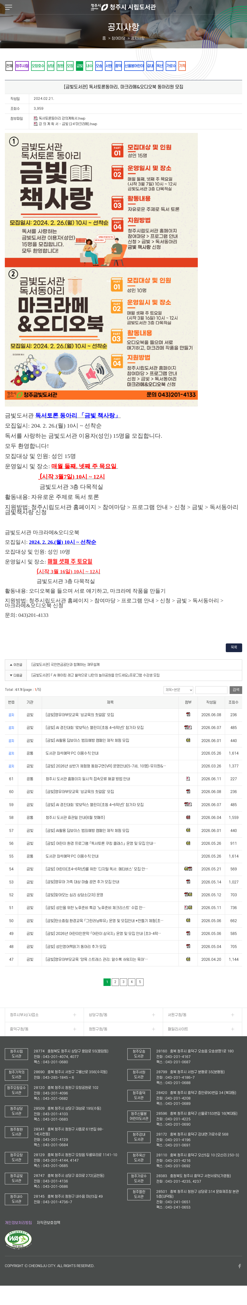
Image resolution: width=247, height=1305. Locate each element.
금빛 (102, 66)
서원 (141, 66)
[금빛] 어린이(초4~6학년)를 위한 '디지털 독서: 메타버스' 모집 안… (97, 882)
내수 (115, 66)
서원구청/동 (177, 1028)
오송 (128, 66)
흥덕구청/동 (19, 1042)
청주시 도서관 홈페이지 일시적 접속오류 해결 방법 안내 (88, 792)
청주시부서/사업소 (24, 1028)
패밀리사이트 (178, 1042)
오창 (89, 66)
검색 (236, 703)
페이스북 (239, 1279)
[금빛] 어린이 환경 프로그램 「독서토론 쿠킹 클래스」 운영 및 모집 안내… (101, 857)
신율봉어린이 (174, 66)
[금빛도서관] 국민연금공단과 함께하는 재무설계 (66, 678)
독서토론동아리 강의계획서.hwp (59, 132)
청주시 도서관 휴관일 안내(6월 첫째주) (75, 831)
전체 (10, 66)
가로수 (222, 66)
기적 (10, 78)
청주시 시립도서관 (123, 7)
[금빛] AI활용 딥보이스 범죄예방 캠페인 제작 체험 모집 (87, 754)
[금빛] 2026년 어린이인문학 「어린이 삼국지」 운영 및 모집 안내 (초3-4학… (103, 947)
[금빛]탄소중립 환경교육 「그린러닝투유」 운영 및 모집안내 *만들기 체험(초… (105, 934)
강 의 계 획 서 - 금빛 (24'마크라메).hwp (65, 137)
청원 (76, 66)
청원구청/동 (98, 1042)
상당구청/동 (98, 1028)
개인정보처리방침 (18, 1236)
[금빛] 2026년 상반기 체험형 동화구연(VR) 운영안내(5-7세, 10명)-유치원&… (106, 779)
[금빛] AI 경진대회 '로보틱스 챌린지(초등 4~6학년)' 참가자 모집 (95, 741)
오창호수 (47, 66)
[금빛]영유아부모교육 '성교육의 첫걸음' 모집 (80, 728)
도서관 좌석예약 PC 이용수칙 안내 (72, 767)
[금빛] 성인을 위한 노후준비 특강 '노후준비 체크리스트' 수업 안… (95, 921)
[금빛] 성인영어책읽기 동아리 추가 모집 (76, 960)
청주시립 (27, 66)
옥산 (207, 66)
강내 (194, 66)
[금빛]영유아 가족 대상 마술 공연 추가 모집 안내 (82, 895)
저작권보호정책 (48, 1236)
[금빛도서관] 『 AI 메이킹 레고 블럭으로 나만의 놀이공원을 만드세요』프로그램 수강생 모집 (96, 689)
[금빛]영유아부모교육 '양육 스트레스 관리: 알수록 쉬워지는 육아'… (97, 973)
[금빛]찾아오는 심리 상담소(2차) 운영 (74, 908)
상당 (63, 66)
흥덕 (154, 66)
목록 (234, 661)
